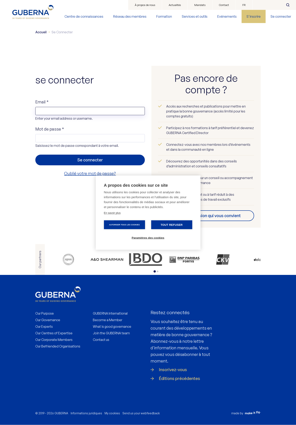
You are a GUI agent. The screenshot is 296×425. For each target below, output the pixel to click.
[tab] (155, 271)
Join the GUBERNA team (111, 333)
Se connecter (281, 16)
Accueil (41, 32)
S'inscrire (253, 16)
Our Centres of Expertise (54, 333)
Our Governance (47, 320)
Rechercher (287, 5)
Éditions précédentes (179, 378)
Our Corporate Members (54, 340)
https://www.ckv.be (169, 259)
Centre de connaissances (83, 16)
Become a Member (107, 320)
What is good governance (112, 326)
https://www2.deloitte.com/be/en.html (223, 259)
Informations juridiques (86, 413)
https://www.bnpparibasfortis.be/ (142, 259)
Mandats (200, 5)
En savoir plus (112, 212)
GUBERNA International (110, 313)
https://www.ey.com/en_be (250, 259)
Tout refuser (172, 224)
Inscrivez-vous (173, 370)
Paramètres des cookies (148, 237)
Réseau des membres (129, 16)
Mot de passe (49, 129)
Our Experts (44, 326)
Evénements (227, 16)
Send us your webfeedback (141, 413)
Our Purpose (44, 313)
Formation (164, 16)
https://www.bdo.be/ (116, 259)
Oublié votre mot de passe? (90, 173)
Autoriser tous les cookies (124, 225)
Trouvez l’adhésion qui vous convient (206, 215)
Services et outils (194, 16)
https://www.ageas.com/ (62, 259)
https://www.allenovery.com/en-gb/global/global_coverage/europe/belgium (89, 259)
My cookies (112, 413)
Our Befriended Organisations (57, 346)
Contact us (101, 340)
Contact (224, 5)
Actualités (175, 5)
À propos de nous (145, 5)
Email (42, 101)
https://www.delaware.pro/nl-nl (196, 259)
